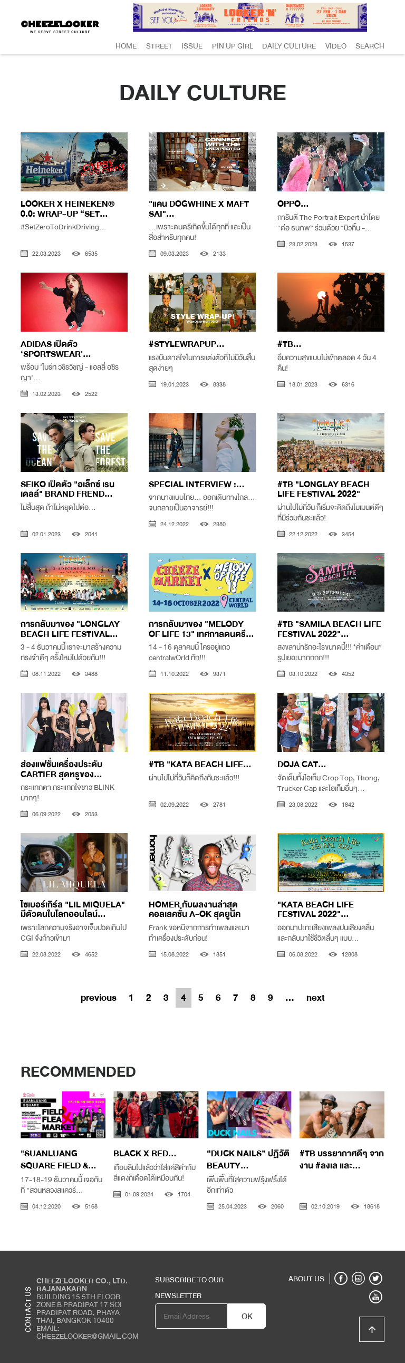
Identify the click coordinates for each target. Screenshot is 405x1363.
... (289, 998)
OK (247, 1316)
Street (159, 46)
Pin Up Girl (232, 46)
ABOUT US (306, 1278)
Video (335, 46)
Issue (191, 46)
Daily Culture (289, 46)
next (315, 998)
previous (99, 998)
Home (126, 46)
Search (369, 46)
